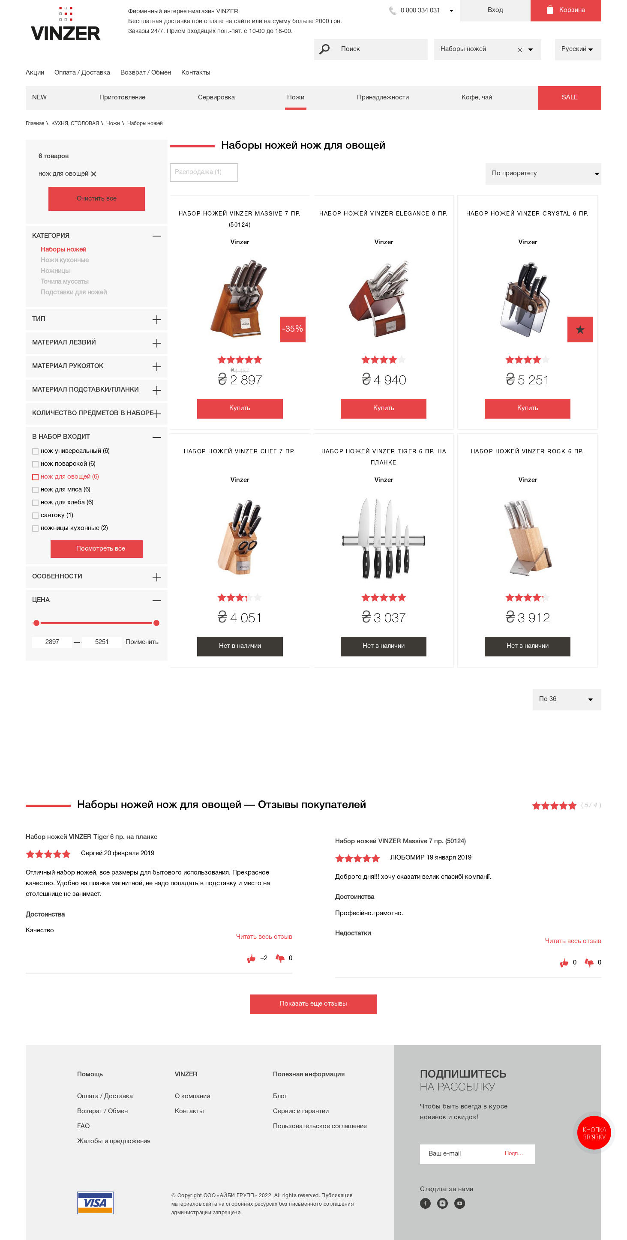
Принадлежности (383, 98)
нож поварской (64, 464)
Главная (38, 123)
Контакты (195, 73)
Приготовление (122, 98)
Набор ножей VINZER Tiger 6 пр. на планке (91, 837)
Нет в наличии (240, 646)
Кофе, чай (477, 98)
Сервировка (216, 98)
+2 (263, 958)
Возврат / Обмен (145, 73)
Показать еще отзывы (313, 1004)
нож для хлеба (62, 503)
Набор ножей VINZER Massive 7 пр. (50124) (400, 842)
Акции (35, 73)
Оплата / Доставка (82, 73)
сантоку (52, 515)
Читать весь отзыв (264, 937)
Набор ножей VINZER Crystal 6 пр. (527, 214)
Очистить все (97, 199)
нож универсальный (71, 451)
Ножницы (55, 271)
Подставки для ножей (74, 293)
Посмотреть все (100, 549)
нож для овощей (68, 174)
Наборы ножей (145, 123)
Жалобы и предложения (113, 1141)
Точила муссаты (65, 282)
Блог (280, 1096)
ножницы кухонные (70, 528)
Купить (239, 408)
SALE (570, 98)
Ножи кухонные (65, 261)
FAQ (83, 1126)
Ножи (295, 98)
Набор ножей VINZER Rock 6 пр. (528, 452)
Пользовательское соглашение (320, 1126)
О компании (192, 1096)
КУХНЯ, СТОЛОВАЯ (78, 123)
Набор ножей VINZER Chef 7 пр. (240, 452)
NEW (39, 98)
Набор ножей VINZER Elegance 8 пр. (383, 214)
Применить (141, 642)
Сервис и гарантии (301, 1111)
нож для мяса (61, 490)
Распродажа (198, 172)
